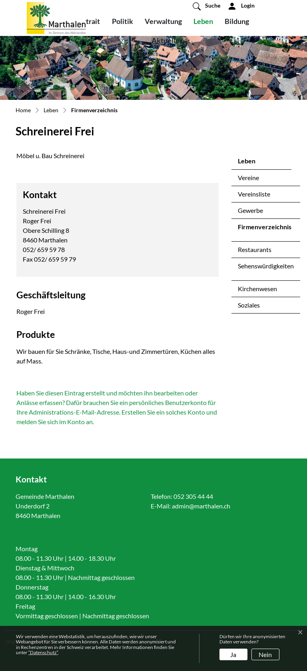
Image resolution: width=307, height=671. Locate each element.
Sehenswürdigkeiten (266, 266)
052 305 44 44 (193, 496)
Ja (233, 654)
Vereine (248, 177)
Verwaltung (163, 21)
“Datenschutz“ (43, 652)
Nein (265, 654)
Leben (203, 21)
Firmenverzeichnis (264, 229)
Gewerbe (250, 210)
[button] (206, 6)
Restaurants (254, 249)
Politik (122, 21)
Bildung (237, 21)
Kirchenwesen (257, 288)
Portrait (87, 21)
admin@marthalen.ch (201, 506)
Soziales (249, 305)
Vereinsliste (254, 194)
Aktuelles (167, 40)
